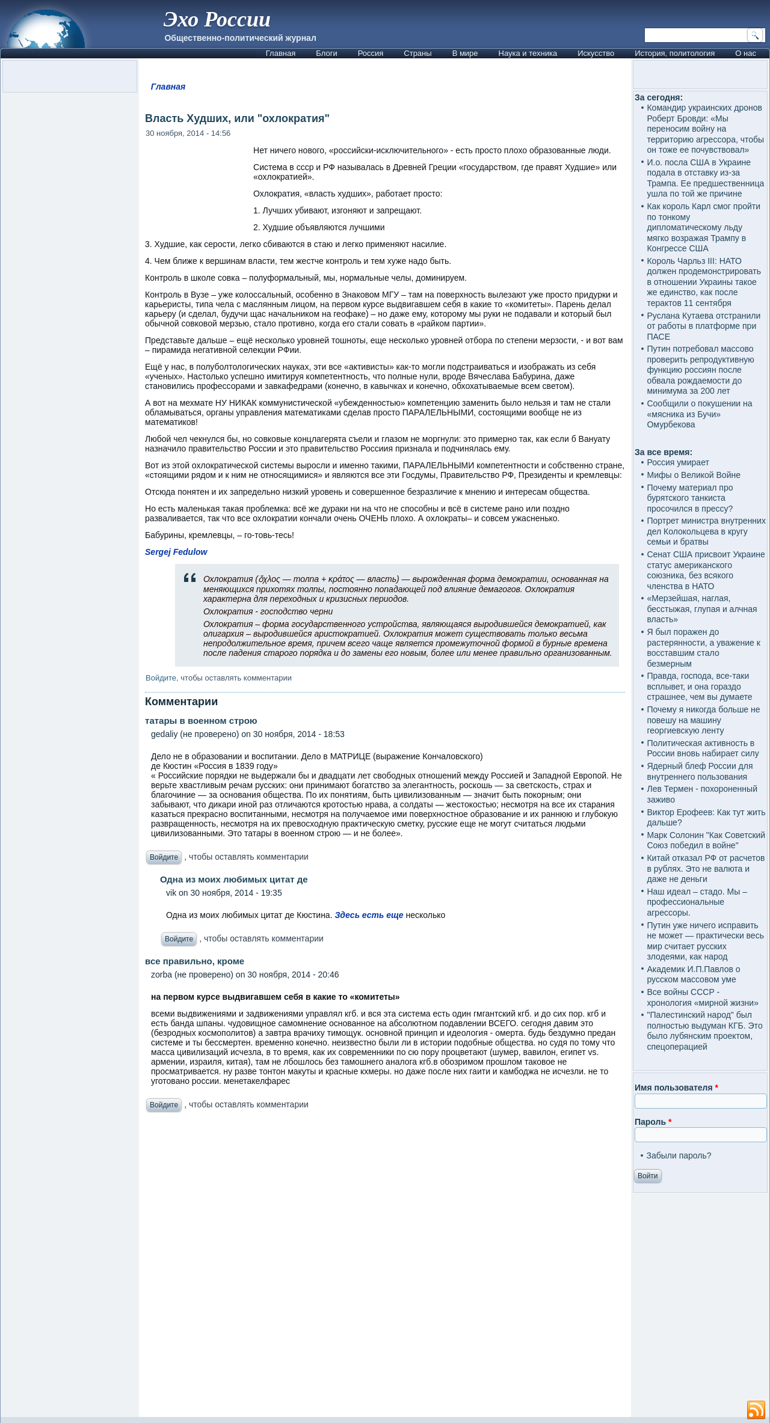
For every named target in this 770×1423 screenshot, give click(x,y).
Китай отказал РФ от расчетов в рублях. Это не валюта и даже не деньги (706, 868)
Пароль (653, 1122)
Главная (280, 53)
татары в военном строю (201, 720)
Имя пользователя (676, 1087)
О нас (745, 53)
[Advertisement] (385, 1268)
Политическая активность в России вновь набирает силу (703, 748)
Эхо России (217, 19)
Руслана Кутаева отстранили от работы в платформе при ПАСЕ (703, 326)
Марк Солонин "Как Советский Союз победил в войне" (706, 840)
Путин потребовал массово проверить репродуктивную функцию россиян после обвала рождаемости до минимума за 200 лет (700, 370)
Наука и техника (528, 53)
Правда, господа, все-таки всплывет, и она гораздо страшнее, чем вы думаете (699, 686)
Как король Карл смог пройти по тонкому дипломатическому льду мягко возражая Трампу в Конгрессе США (703, 227)
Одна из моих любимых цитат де (234, 879)
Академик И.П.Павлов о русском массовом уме (693, 974)
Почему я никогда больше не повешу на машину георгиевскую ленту (703, 720)
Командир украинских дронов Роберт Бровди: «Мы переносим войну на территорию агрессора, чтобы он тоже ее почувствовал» (705, 129)
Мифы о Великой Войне (694, 475)
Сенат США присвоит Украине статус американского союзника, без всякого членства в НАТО (706, 570)
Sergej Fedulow (176, 552)
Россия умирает (678, 462)
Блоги (326, 53)
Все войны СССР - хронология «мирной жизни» (702, 997)
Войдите (161, 677)
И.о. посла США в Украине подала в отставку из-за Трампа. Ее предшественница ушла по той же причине (705, 178)
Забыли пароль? (678, 1155)
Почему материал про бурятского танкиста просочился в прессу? (690, 498)
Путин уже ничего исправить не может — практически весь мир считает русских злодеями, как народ (705, 941)
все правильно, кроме (194, 961)
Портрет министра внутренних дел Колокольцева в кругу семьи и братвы (706, 531)
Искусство (596, 53)
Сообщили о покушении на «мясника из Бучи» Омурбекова (699, 414)
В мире (465, 53)
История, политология (675, 53)
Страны (417, 53)
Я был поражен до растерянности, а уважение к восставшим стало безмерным (703, 648)
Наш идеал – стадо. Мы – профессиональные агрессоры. (697, 902)
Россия (371, 53)
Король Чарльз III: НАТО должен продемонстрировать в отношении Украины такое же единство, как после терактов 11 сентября (704, 282)
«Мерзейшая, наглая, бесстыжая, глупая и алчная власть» (702, 608)
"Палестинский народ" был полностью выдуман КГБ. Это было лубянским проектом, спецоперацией (704, 1030)
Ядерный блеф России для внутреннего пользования (700, 771)
